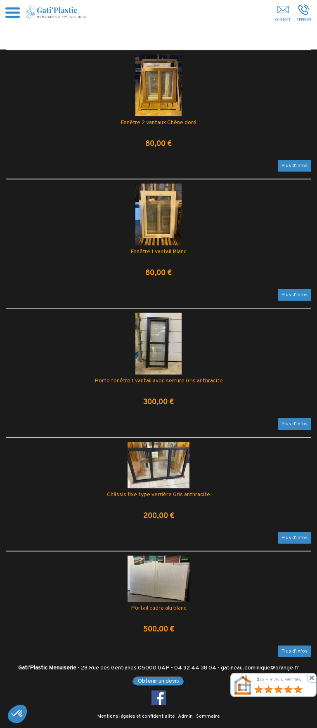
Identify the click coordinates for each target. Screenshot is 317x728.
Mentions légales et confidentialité (136, 716)
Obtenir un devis (158, 681)
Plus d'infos (295, 166)
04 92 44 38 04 (195, 667)
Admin (185, 716)
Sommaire (208, 716)
